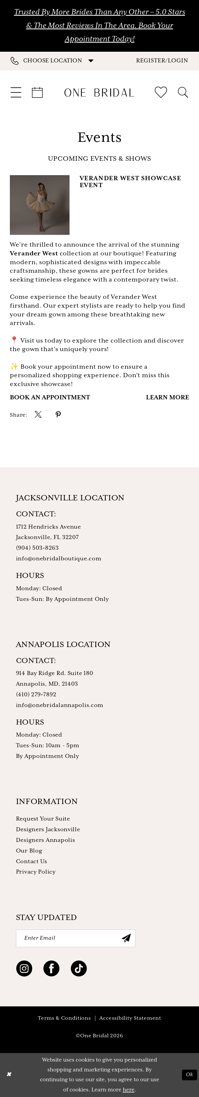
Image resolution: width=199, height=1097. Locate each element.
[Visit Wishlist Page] (160, 92)
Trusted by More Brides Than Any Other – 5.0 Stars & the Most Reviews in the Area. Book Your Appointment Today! (99, 26)
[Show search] (183, 92)
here (129, 1090)
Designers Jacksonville (48, 829)
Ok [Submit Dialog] (189, 1075)
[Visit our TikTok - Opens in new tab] (79, 970)
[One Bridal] (99, 92)
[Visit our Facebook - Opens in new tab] (51, 970)
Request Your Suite (43, 819)
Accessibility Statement (130, 1018)
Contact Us (31, 861)
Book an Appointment (50, 397)
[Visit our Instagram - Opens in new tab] (24, 970)
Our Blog (29, 851)
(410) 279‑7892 (36, 695)
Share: (18, 415)
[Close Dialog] (8, 1075)
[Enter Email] (75, 938)
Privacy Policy (36, 872)
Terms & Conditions (64, 1018)
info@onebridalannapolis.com (59, 705)
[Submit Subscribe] (126, 938)
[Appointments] (37, 92)
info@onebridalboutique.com (58, 559)
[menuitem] (55, 61)
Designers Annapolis (45, 840)
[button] (162, 61)
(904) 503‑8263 (37, 548)
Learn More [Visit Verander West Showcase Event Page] (167, 397)
